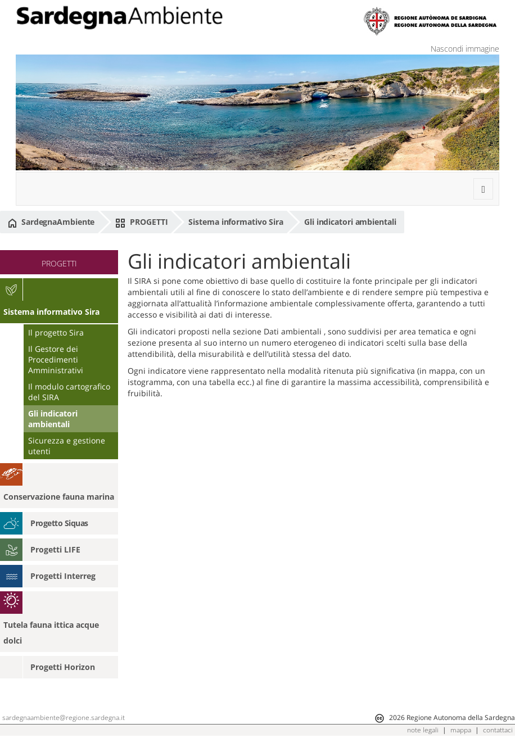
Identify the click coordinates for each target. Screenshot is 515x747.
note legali (423, 730)
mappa (460, 730)
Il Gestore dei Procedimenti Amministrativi (55, 359)
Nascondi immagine (465, 48)
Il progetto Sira (56, 332)
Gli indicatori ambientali (350, 221)
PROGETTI (141, 222)
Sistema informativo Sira (235, 221)
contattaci (498, 730)
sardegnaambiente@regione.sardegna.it (63, 717)
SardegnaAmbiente (51, 222)
